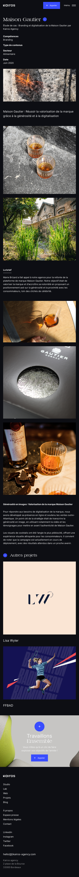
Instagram (8, 837)
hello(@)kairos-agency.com (19, 854)
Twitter (7, 841)
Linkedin (7, 832)
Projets (7, 798)
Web (5, 793)
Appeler (53, 5)
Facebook (8, 845)
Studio (6, 784)
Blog (5, 802)
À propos (8, 810)
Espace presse (11, 815)
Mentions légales (12, 819)
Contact (7, 824)
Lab (5, 789)
